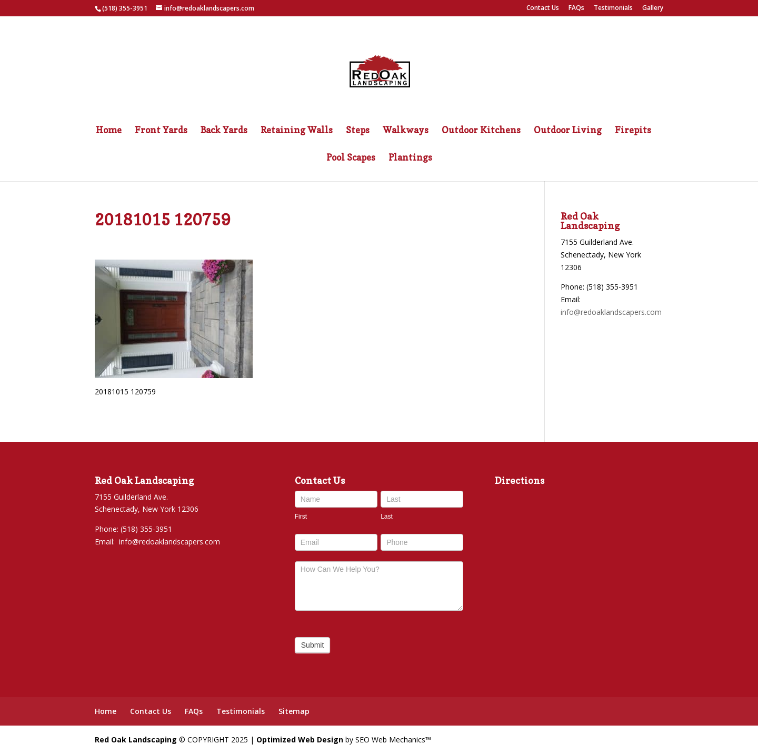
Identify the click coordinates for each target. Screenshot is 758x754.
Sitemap (294, 711)
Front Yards (161, 130)
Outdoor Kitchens (481, 130)
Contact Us (542, 8)
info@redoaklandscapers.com (611, 312)
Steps (358, 130)
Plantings (410, 158)
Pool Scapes (350, 158)
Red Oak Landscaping (136, 740)
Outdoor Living (568, 130)
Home (109, 130)
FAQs (576, 8)
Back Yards (224, 130)
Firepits (633, 130)
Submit (312, 645)
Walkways (405, 130)
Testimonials (613, 8)
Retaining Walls (297, 130)
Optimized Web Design (299, 740)
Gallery (652, 8)
